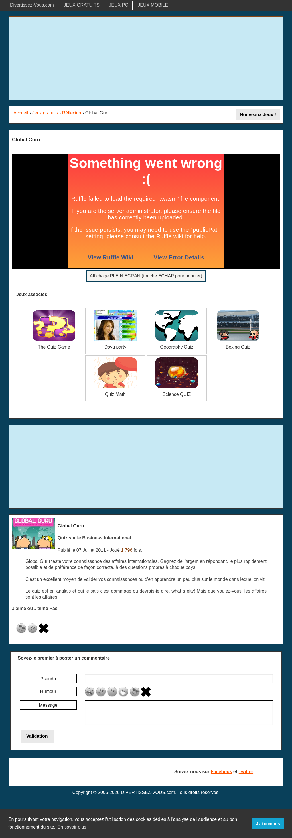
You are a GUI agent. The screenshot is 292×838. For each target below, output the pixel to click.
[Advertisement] (146, 58)
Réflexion (71, 112)
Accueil (20, 112)
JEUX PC (118, 5)
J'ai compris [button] (268, 823)
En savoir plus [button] (72, 827)
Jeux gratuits (45, 112)
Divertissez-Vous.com (32, 5)
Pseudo (48, 678)
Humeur (48, 691)
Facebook (221, 771)
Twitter (246, 771)
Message (48, 705)
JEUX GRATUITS (82, 5)
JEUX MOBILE (153, 5)
